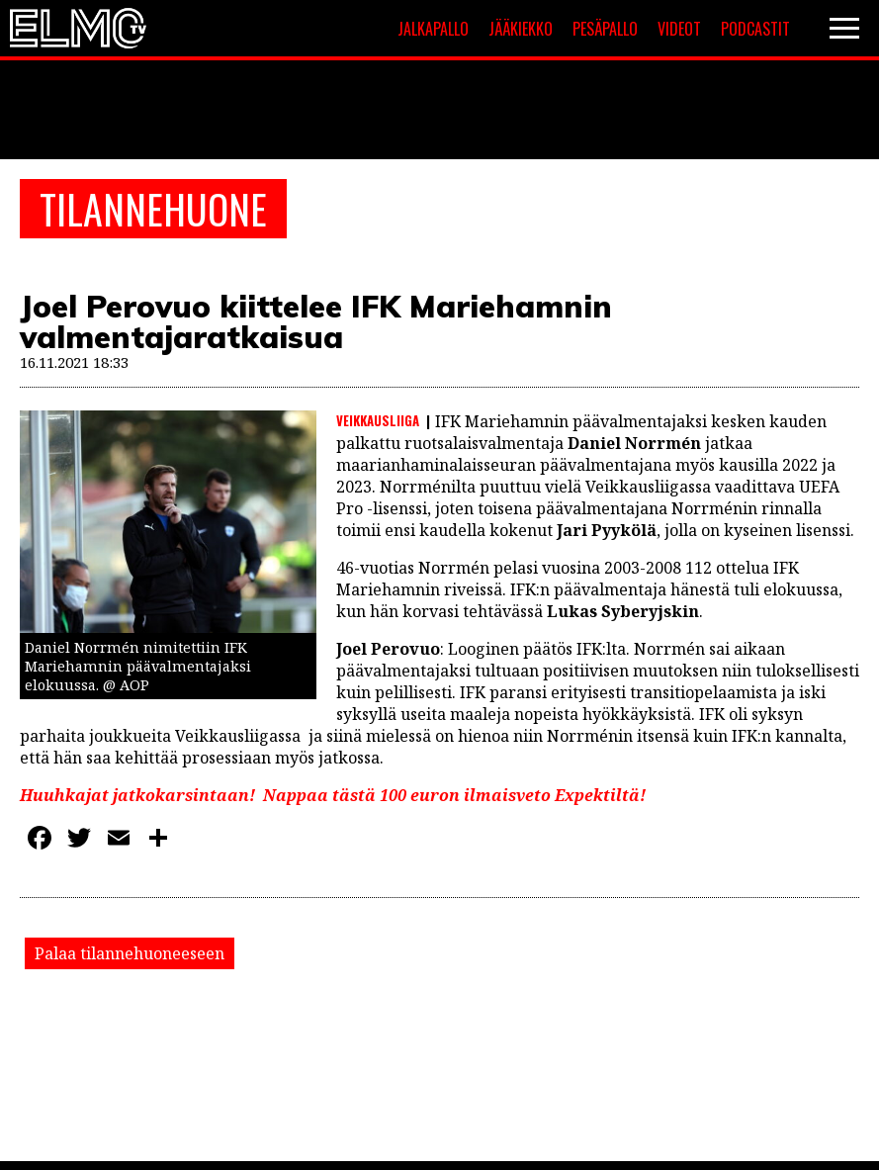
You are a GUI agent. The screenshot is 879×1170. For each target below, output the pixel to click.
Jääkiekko (520, 29)
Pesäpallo (605, 29)
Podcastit (755, 29)
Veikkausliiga (377, 420)
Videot (679, 29)
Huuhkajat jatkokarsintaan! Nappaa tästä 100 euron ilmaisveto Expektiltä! (333, 795)
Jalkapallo (433, 29)
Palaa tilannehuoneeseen (129, 953)
